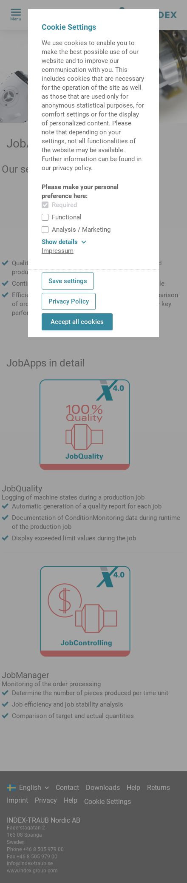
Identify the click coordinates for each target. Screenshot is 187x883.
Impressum (58, 251)
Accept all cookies (77, 322)
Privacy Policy (68, 301)
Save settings (67, 281)
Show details (64, 242)
